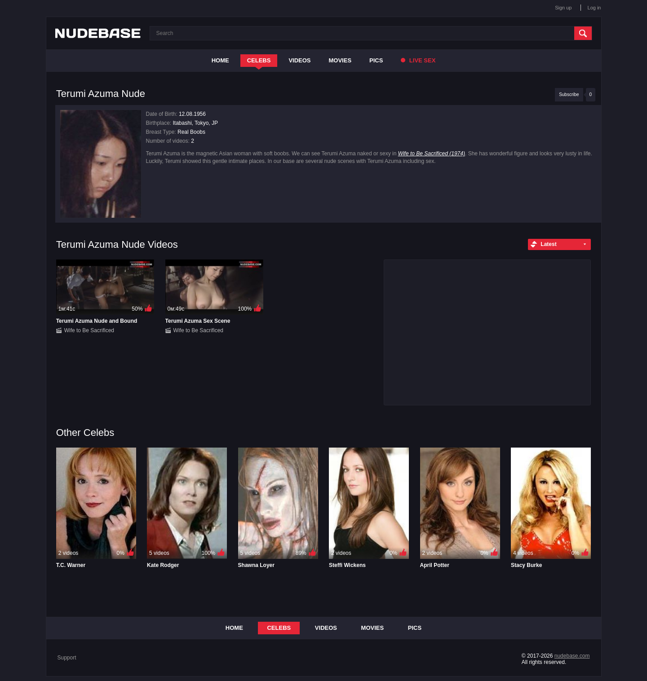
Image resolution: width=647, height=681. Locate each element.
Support (67, 658)
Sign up (563, 7)
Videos (299, 60)
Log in (594, 7)
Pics (376, 60)
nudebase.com (572, 656)
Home (220, 60)
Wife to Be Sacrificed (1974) (431, 153)
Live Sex (418, 60)
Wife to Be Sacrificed (89, 330)
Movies (340, 60)
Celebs (259, 60)
